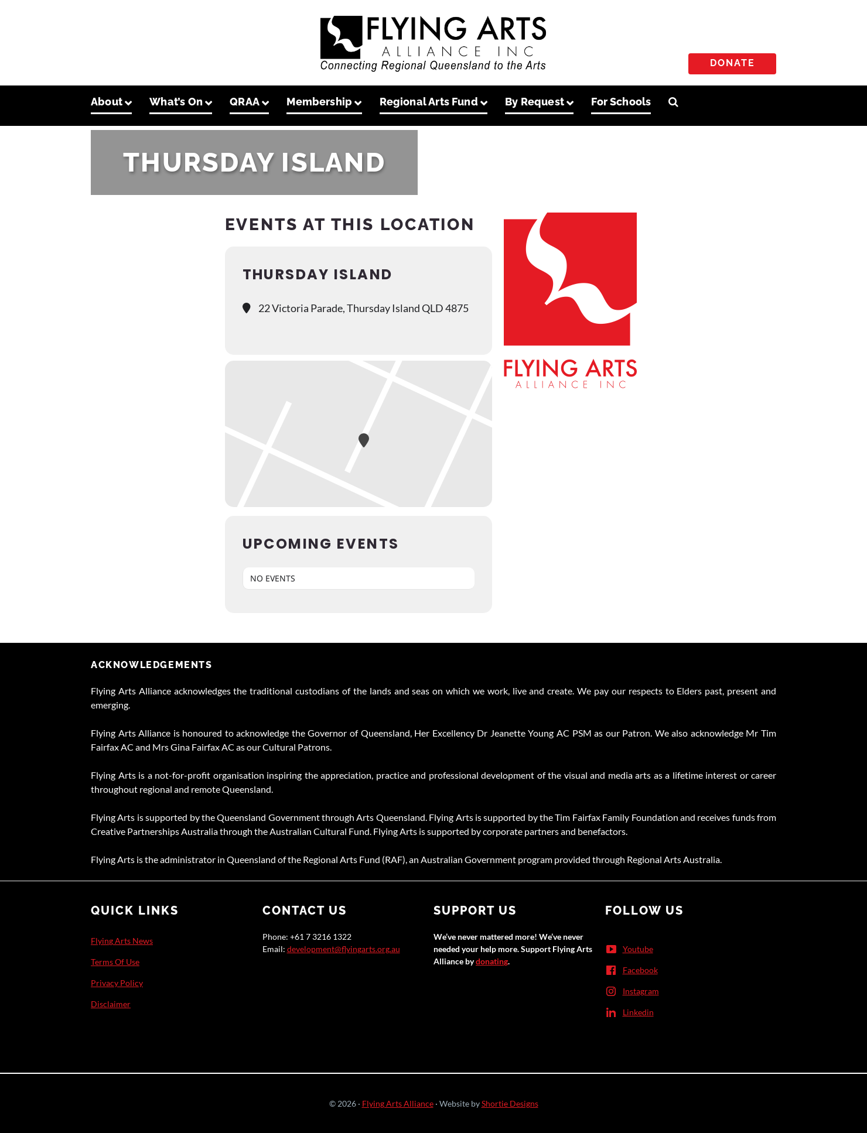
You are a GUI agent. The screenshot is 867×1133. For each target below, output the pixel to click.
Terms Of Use (115, 962)
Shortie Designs (510, 1103)
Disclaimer (111, 1004)
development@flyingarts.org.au (343, 949)
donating (492, 961)
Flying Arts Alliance (397, 1103)
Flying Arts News (122, 941)
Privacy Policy (117, 983)
